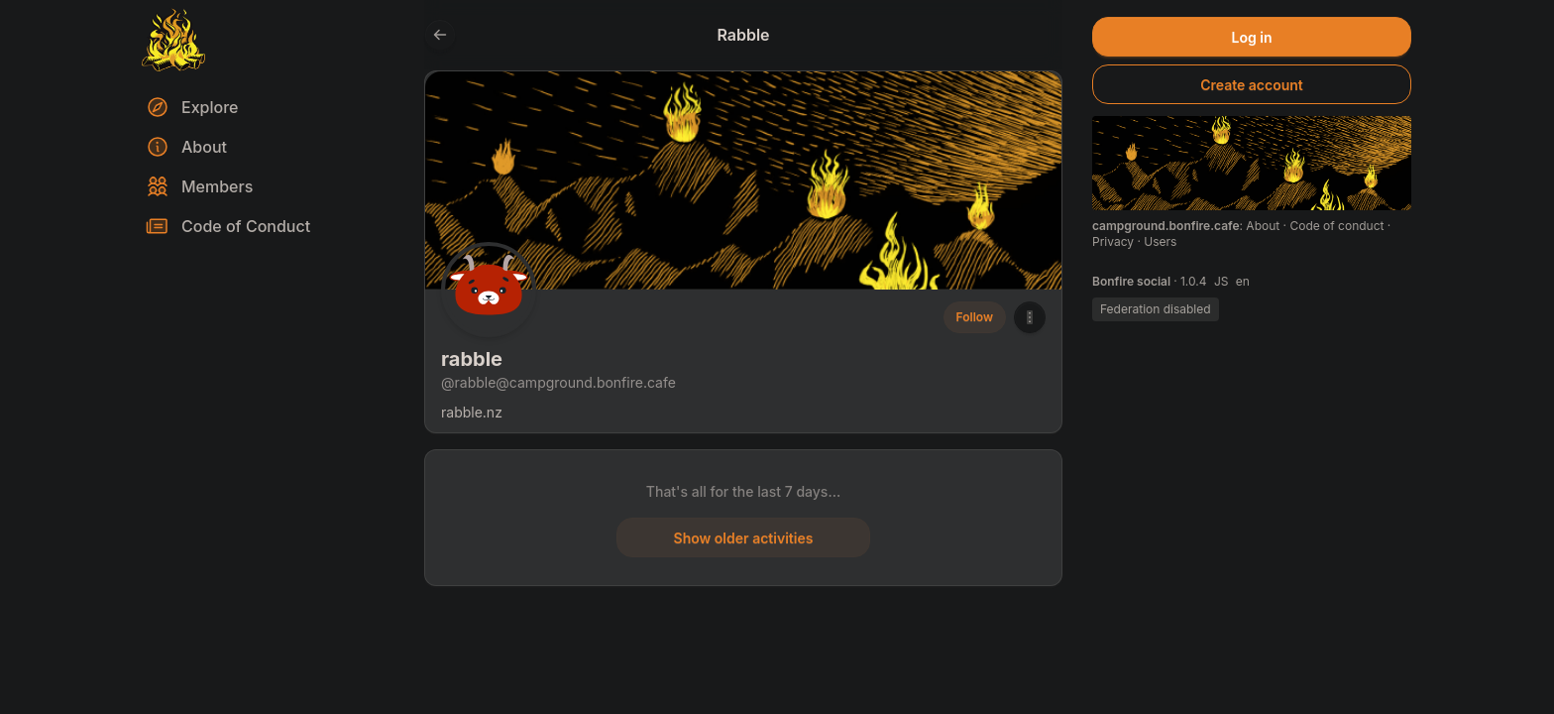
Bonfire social (1132, 281)
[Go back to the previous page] (440, 35)
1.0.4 (1195, 281)
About (1264, 225)
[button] (1030, 317)
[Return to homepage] (173, 39)
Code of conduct (1338, 225)
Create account (1251, 84)
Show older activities (744, 538)
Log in (1252, 37)
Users (1160, 241)
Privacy (1114, 241)
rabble (471, 359)
